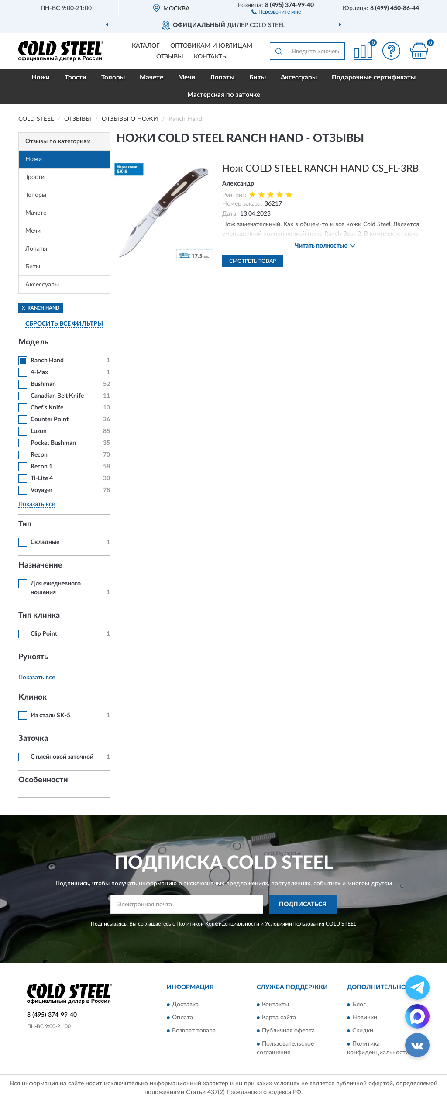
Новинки (364, 1018)
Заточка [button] (33, 739)
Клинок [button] (32, 698)
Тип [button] (24, 524)
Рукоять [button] (33, 657)
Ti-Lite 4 (42, 478)
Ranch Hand (47, 361)
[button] (276, 11)
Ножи (40, 77)
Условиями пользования (294, 923)
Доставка (185, 1004)
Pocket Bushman (53, 443)
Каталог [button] (146, 46)
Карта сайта (279, 1018)
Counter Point (50, 419)
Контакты (211, 57)
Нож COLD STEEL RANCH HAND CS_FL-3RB (320, 168)
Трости (75, 77)
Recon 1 (41, 467)
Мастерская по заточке (223, 95)
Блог (359, 1004)
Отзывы (169, 57)
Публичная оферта (288, 1031)
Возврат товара (194, 1031)
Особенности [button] (43, 780)
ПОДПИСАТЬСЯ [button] (303, 904)
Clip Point (44, 634)
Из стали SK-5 (50, 715)
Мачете (151, 77)
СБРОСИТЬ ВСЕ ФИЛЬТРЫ (64, 324)
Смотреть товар (252, 261)
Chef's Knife (47, 408)
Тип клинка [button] (39, 615)
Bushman (43, 384)
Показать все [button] (36, 504)
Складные (45, 542)
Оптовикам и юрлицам (211, 46)
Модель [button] (33, 342)
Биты (257, 77)
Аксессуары (299, 77)
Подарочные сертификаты (374, 77)
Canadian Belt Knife (57, 396)
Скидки (362, 1031)
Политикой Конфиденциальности (217, 923)
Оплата (182, 1018)
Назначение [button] (40, 565)
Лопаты (222, 77)
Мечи (186, 77)
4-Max (39, 372)
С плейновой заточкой (62, 757)
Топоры (113, 77)
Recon (39, 455)
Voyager (41, 490)
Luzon (39, 431)
